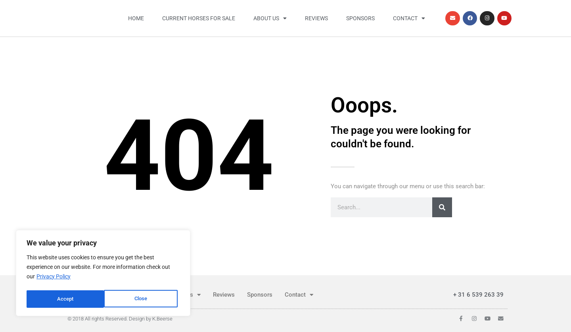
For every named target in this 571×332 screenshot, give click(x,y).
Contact (409, 18)
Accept (141, 299)
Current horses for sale (198, 18)
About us (270, 18)
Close (63, 299)
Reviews (316, 18)
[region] (103, 274)
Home (136, 18)
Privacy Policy (53, 279)
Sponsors (360, 18)
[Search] (442, 207)
